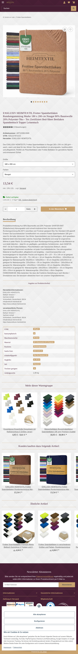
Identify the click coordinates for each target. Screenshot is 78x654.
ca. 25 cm (37, 359)
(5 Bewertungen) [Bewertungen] (14, 127)
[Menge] (16, 209)
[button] (64, 2)
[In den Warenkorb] (4, 24)
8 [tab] (46, 102)
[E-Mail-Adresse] (31, 584)
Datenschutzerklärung (44, 576)
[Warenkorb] (73, 2)
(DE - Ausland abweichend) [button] (27, 200)
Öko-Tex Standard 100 (41, 355)
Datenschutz (17, 647)
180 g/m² (36, 329)
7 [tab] (44, 102)
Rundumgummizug (40, 346)
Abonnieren (67, 585)
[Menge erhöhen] (34, 209)
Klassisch (37, 364)
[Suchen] (36, 8)
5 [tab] (40, 102)
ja (34, 333)
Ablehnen (39, 628)
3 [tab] (35, 102)
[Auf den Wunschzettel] (70, 29)
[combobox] (39, 164)
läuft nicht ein (38, 351)
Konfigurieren (39, 621)
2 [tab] (33, 102)
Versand (23, 188)
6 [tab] (42, 102)
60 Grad (36, 337)
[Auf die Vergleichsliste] (64, 29)
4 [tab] (38, 102)
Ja (34, 368)
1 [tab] (31, 102)
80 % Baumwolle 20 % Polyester (44, 342)
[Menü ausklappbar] (3, 1)
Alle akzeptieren (39, 614)
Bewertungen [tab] (25, 219)
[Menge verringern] (5, 209)
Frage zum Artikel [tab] (43, 219)
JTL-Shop (43, 652)
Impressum (7, 647)
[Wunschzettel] (69, 2)
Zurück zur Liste (9, 17)
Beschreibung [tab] (9, 219)
